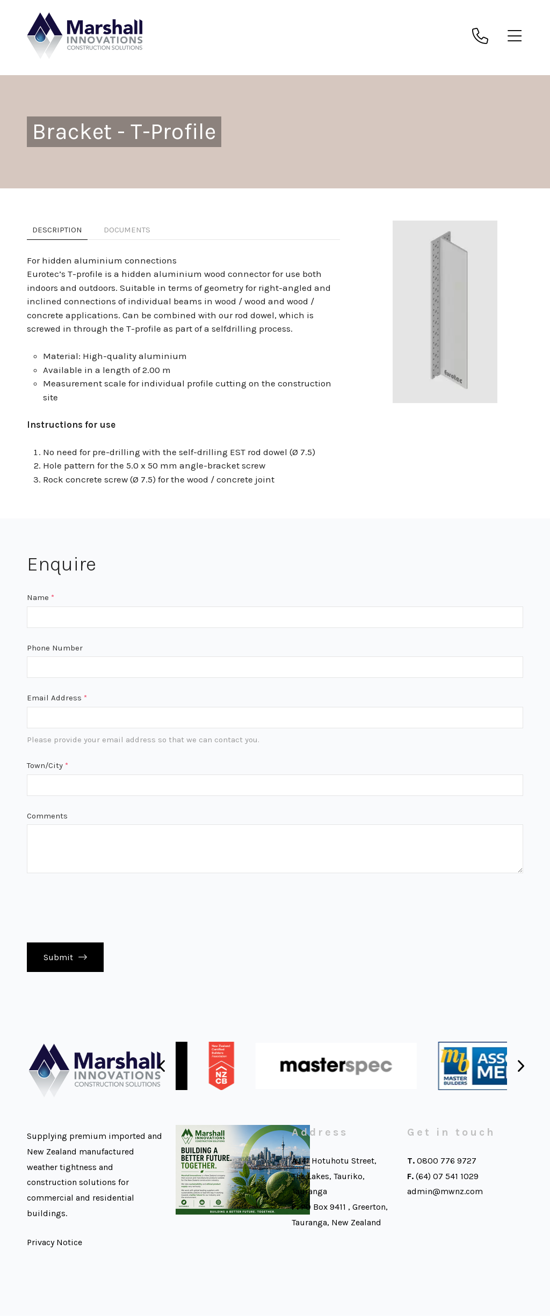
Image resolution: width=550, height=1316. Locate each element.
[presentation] (108, 907)
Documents (127, 230)
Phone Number (55, 648)
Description (57, 230)
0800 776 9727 (446, 1161)
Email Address (57, 698)
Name (40, 597)
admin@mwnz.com (445, 1192)
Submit (58, 958)
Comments (47, 816)
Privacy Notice (54, 1243)
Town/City (47, 765)
